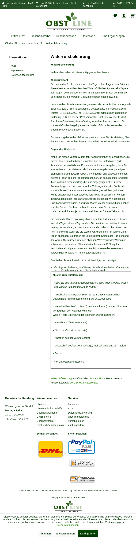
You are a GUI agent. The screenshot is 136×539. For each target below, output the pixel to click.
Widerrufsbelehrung (61, 378)
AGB (13, 65)
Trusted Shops (97, 378)
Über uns (42, 404)
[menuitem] (115, 15)
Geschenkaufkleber (47, 412)
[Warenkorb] (132, 15)
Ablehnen (45, 533)
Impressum (17, 70)
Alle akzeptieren (65, 533)
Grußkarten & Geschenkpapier (45, 418)
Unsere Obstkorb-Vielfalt (50, 408)
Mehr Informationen (67, 525)
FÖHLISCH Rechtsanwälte (82, 382)
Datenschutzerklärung (22, 75)
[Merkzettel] (115, 15)
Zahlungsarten (76, 425)
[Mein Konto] (123, 15)
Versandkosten (76, 420)
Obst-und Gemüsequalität (51, 425)
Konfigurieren (88, 533)
